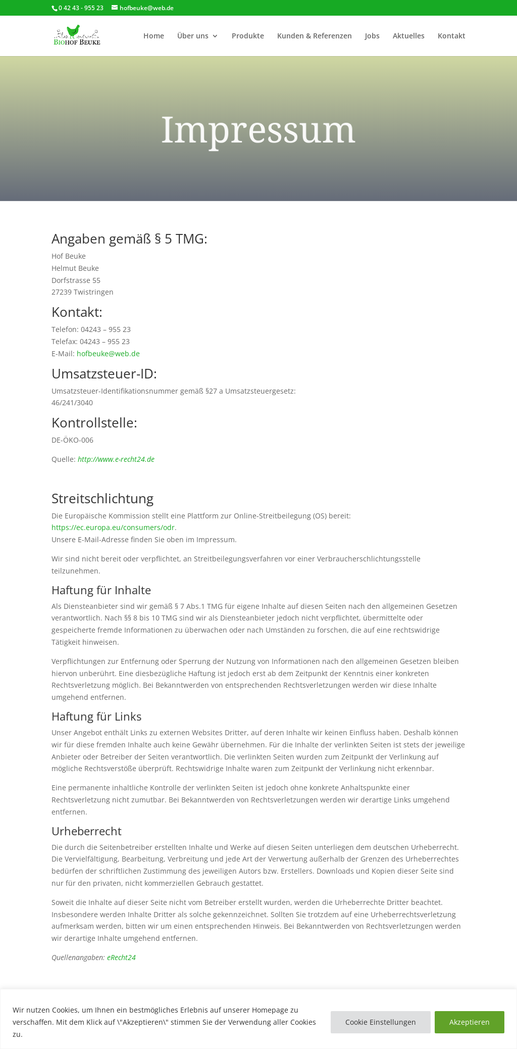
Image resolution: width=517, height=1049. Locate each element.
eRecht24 (121, 957)
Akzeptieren (469, 1022)
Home (153, 36)
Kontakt (452, 36)
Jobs (372, 36)
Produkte (248, 36)
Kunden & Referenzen (314, 36)
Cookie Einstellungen (380, 1022)
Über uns (193, 36)
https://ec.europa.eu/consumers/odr (113, 527)
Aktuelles (409, 36)
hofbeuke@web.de (108, 353)
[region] (258, 1019)
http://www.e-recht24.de (116, 459)
